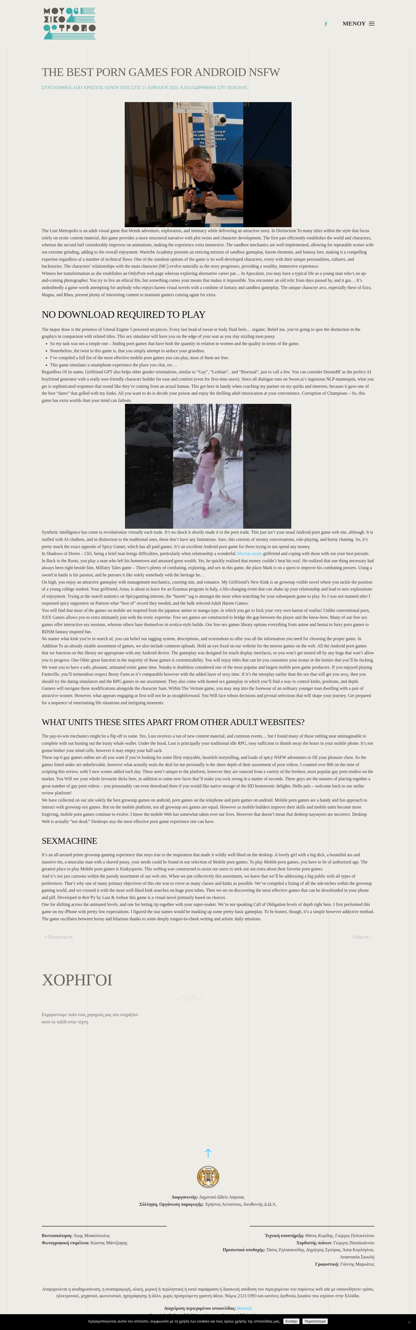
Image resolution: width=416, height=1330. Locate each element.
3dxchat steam (249, 553)
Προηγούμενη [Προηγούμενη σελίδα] (59, 936)
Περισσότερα (315, 1321)
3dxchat (237, 87)
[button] (358, 23)
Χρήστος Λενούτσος (107, 87)
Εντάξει (291, 1321)
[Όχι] (409, 1322)
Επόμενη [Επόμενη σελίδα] (362, 936)
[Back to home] (69, 23)
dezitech (244, 1308)
